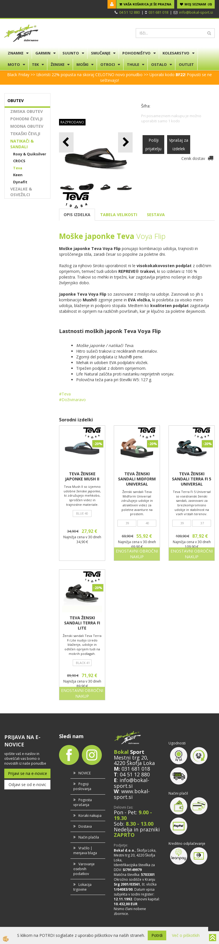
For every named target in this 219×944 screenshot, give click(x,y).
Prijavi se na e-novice (27, 773)
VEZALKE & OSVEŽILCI (21, 191)
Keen (18, 174)
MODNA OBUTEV (26, 126)
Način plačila (88, 837)
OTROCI (107, 64)
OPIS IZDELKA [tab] (77, 214)
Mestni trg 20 (130, 757)
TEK (35, 64)
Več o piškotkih (186, 935)
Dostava (85, 826)
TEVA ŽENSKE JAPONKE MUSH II (82, 476)
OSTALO (159, 64)
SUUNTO (70, 53)
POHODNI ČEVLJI (26, 118)
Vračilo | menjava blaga (85, 850)
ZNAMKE (15, 53)
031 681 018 (158, 12)
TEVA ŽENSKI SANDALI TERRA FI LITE (82, 623)
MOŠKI (82, 64)
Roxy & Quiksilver (29, 154)
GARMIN (42, 53)
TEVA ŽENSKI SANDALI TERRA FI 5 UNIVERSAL (191, 479)
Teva (17, 167)
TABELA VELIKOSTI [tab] (118, 214)
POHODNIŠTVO (136, 53)
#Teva (65, 394)
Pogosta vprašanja (82, 802)
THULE (133, 64)
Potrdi (157, 935)
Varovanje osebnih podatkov (84, 869)
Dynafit (20, 181)
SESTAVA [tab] (156, 214)
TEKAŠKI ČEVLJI (25, 133)
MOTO (14, 64)
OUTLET (186, 64)
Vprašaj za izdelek (178, 144)
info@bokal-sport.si (196, 12)
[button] (125, 142)
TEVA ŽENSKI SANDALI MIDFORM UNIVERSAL (137, 479)
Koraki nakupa (90, 815)
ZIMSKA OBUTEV (26, 111)
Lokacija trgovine (82, 887)
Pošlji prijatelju (153, 144)
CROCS (19, 160)
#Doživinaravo (72, 399)
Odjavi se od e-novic (27, 784)
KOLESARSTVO (176, 53)
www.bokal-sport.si (132, 794)
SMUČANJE (100, 53)
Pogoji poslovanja (82, 786)
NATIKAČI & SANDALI (22, 143)
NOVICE (84, 773)
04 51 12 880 (129, 12)
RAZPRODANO (72, 122)
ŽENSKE (57, 64)
